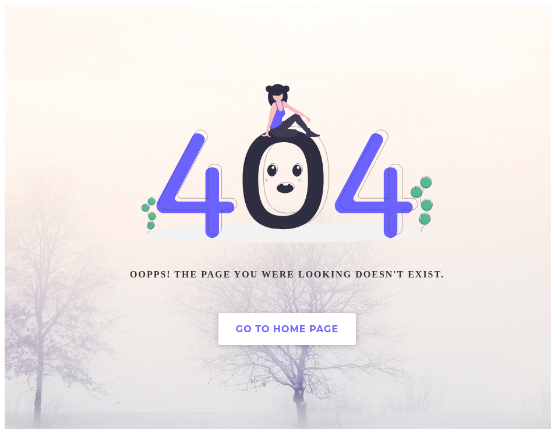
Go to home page (287, 329)
